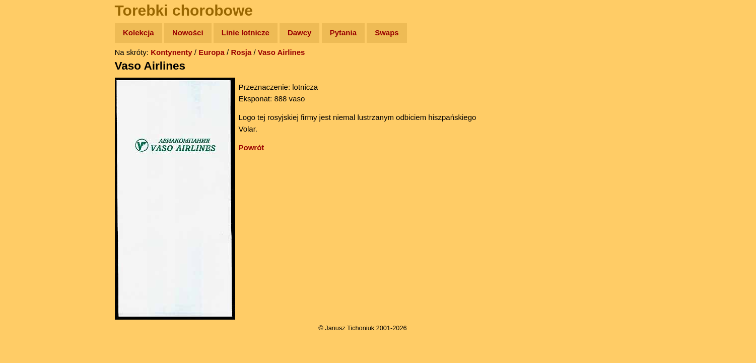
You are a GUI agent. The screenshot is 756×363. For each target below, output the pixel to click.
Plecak (29, 169)
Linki (25, 188)
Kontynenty (171, 52)
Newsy (29, 110)
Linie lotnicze (245, 32)
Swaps (387, 32)
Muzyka (30, 149)
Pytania (343, 32)
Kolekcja (138, 32)
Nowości (187, 32)
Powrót (251, 147)
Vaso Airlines (281, 52)
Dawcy (300, 32)
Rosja (241, 52)
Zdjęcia (30, 91)
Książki (30, 130)
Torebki (30, 208)
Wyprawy (33, 72)
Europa (211, 52)
